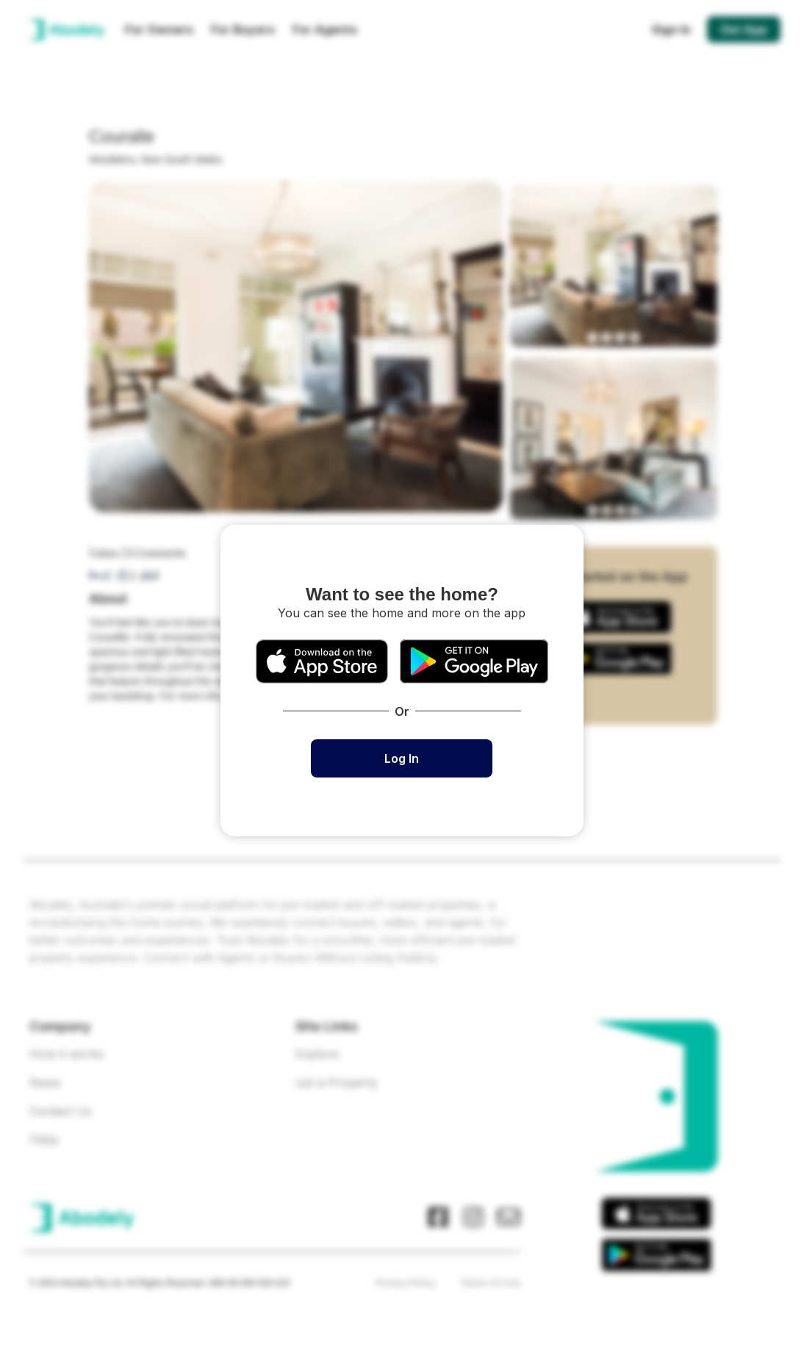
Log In (401, 758)
